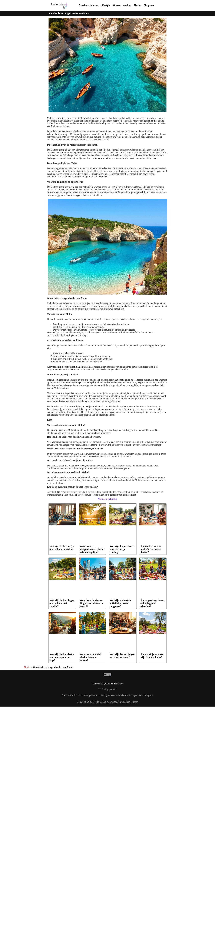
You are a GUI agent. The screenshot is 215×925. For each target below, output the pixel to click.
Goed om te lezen (88, 5)
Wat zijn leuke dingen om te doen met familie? (62, 603)
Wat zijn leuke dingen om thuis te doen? (122, 726)
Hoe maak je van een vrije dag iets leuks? (152, 726)
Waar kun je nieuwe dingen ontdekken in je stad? (91, 603)
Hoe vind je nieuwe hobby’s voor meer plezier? (151, 549)
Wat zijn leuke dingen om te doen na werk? (62, 548)
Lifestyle (105, 5)
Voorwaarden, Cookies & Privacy (108, 759)
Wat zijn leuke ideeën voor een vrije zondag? (122, 549)
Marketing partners (107, 765)
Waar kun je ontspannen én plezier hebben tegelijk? (92, 549)
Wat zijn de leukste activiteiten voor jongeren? (121, 603)
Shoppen (149, 5)
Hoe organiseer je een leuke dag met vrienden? (152, 603)
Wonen (116, 5)
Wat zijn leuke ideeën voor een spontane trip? (61, 657)
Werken (127, 5)
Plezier (137, 5)
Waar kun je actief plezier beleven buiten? (90, 657)
